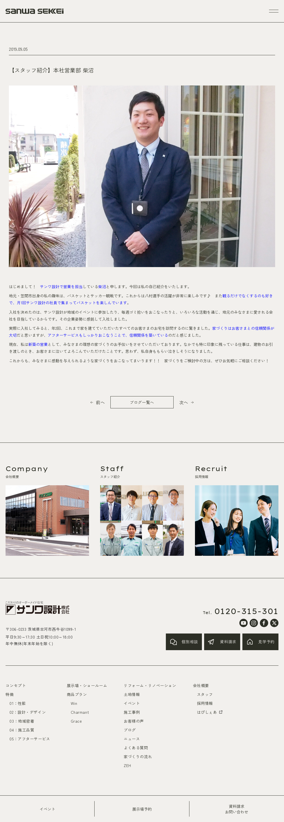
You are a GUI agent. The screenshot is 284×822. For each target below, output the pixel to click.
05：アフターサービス (29, 738)
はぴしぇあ (210, 712)
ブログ (130, 730)
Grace (76, 721)
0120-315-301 (246, 611)
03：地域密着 (21, 721)
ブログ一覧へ (142, 402)
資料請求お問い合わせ (236, 809)
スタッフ (205, 694)
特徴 (10, 694)
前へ (100, 402)
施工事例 (132, 712)
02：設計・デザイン (27, 712)
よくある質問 (136, 747)
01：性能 (17, 703)
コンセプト (16, 685)
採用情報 (205, 703)
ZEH (127, 765)
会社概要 (201, 685)
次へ (183, 402)
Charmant (80, 712)
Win (74, 703)
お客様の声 (134, 721)
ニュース (132, 738)
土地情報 (132, 694)
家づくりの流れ (138, 756)
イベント (47, 809)
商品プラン (77, 694)
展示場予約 (142, 809)
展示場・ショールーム (87, 685)
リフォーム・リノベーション (150, 685)
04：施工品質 (21, 730)
